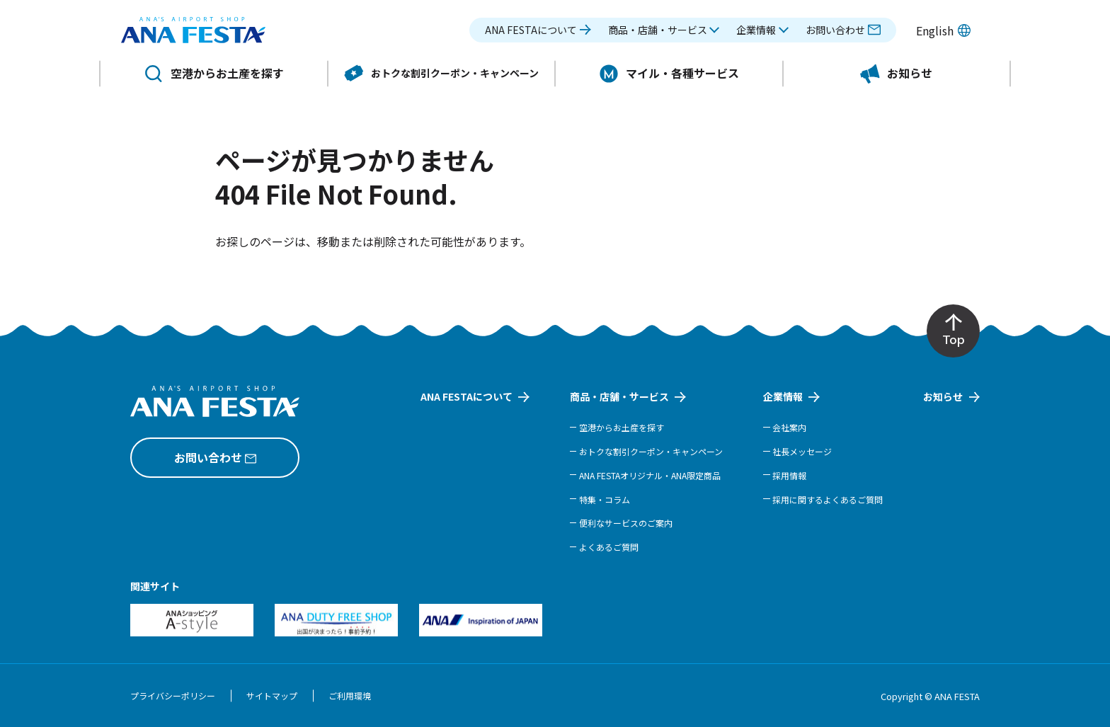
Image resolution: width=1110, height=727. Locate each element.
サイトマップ (271, 695)
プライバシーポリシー (172, 695)
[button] (664, 33)
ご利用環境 (349, 695)
